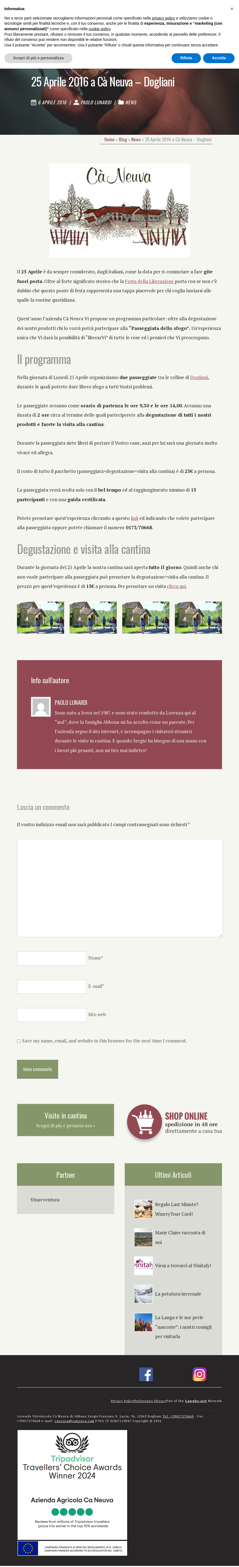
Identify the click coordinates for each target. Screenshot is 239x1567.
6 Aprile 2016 (49, 103)
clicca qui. (177, 587)
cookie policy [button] (99, 29)
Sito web (97, 1016)
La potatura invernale (178, 1295)
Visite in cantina (66, 1116)
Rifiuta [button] (186, 58)
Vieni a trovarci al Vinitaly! (183, 1267)
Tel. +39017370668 (178, 1417)
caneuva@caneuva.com (74, 1422)
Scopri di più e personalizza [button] (38, 58)
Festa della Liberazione (150, 282)
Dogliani (199, 378)
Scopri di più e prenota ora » (65, 1126)
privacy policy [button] (163, 18)
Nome (95, 959)
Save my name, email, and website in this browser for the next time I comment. (104, 1042)
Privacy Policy (122, 1402)
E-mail (96, 987)
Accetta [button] (219, 58)
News (131, 103)
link (134, 519)
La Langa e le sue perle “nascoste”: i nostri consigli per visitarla (183, 1328)
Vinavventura (44, 1201)
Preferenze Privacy (150, 1402)
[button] (231, 8)
